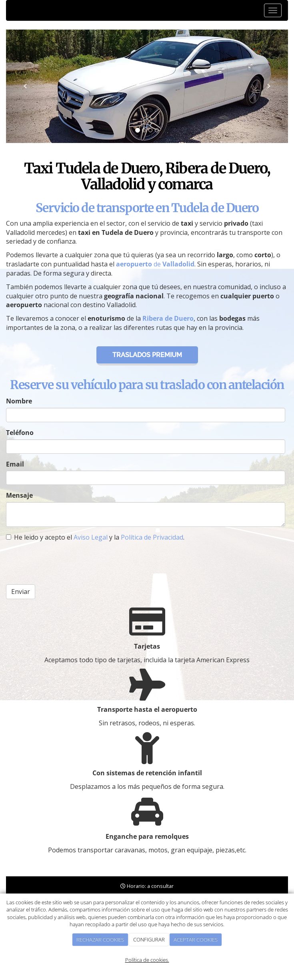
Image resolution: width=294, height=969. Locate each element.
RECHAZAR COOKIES (100, 939)
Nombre (19, 401)
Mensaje (19, 495)
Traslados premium (147, 355)
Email (15, 464)
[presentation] (67, 562)
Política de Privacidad (152, 537)
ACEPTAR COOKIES (196, 939)
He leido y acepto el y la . (95, 537)
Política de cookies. (147, 959)
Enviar (20, 591)
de (155, 264)
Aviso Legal (91, 537)
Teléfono (20, 432)
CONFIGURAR (149, 939)
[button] (27, 86)
